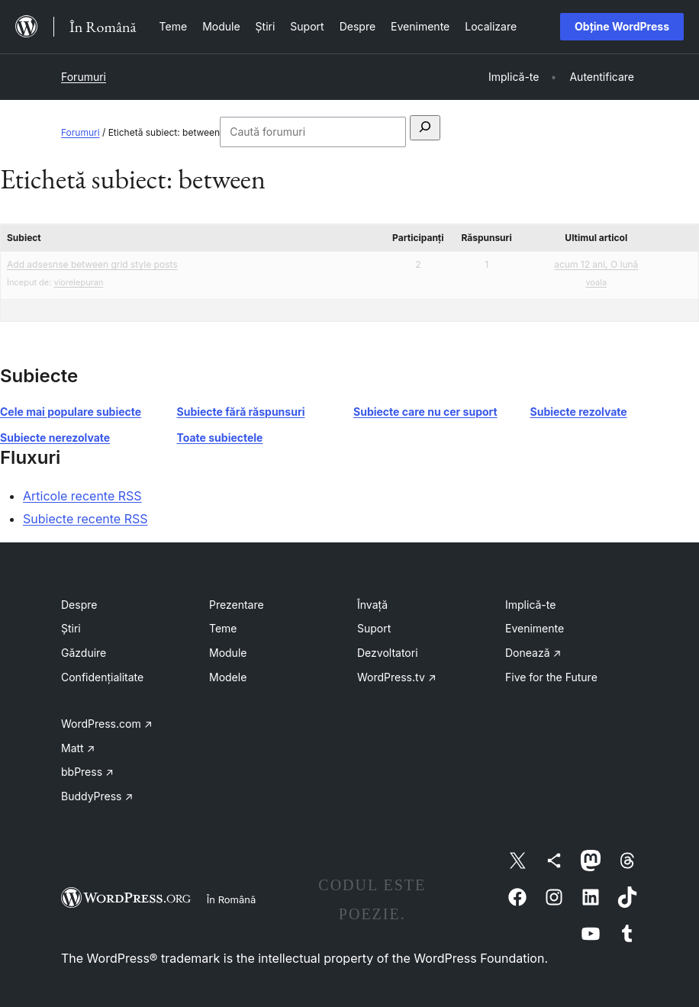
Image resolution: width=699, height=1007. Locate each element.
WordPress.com (107, 723)
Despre (79, 604)
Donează (533, 652)
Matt (78, 748)
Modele (227, 677)
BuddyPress (97, 796)
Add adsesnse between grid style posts (92, 264)
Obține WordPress (622, 26)
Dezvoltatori (387, 652)
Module (227, 652)
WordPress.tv (396, 677)
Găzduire (83, 652)
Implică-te (530, 604)
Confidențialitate (102, 677)
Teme (223, 628)
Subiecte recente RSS (85, 518)
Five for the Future (551, 677)
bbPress (87, 771)
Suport (374, 628)
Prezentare (236, 604)
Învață (372, 604)
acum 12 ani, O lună (596, 264)
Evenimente (534, 628)
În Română (231, 899)
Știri (71, 628)
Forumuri (83, 76)
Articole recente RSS (82, 496)
